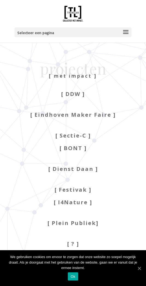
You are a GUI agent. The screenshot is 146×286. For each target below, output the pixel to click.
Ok (73, 277)
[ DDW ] (73, 94)
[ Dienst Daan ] (73, 169)
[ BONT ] (73, 148)
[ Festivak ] (73, 189)
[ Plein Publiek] (73, 223)
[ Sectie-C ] (73, 135)
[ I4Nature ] (73, 202)
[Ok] (139, 268)
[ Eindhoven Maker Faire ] (73, 114)
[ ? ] (73, 243)
